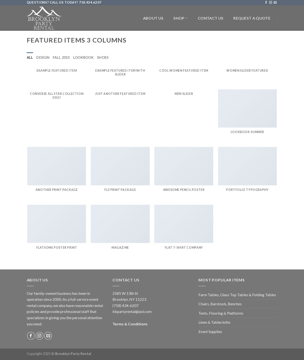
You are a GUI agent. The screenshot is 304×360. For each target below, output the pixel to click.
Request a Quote (251, 18)
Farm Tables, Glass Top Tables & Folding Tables (237, 294)
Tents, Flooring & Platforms (220, 313)
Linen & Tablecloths (214, 322)
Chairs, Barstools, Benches (220, 303)
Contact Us (210, 18)
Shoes (102, 57)
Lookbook (83, 57)
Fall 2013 (61, 57)
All (30, 57)
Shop (180, 18)
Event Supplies (210, 331)
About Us (153, 18)
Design (42, 57)
